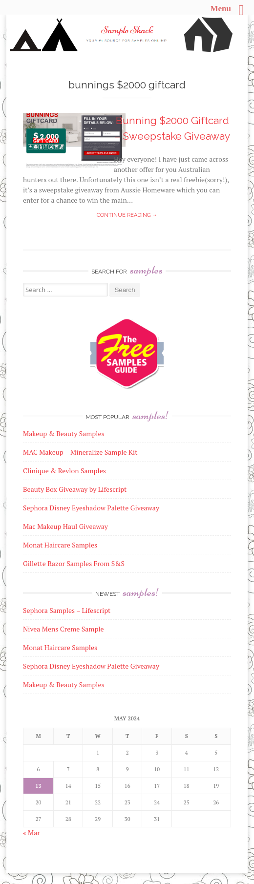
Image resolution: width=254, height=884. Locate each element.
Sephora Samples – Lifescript (66, 610)
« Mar (31, 832)
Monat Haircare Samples (60, 647)
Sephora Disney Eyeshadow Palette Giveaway (91, 666)
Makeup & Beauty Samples (64, 684)
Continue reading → (127, 215)
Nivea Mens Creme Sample (63, 628)
